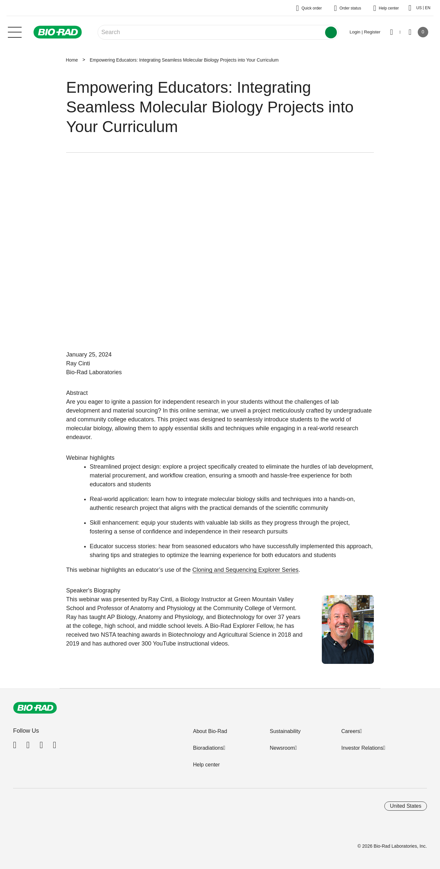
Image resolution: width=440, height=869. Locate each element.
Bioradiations (208, 748)
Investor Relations (362, 748)
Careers (350, 731)
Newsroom (282, 748)
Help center (206, 764)
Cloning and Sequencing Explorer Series (245, 570)
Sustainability (285, 731)
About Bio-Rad (210, 731)
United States (405, 806)
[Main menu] (15, 31)
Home (72, 60)
